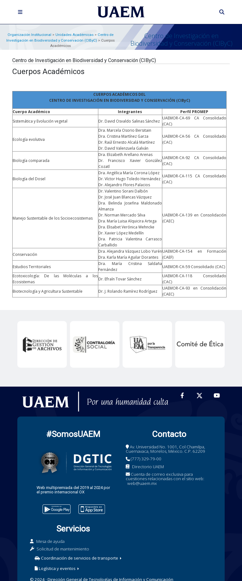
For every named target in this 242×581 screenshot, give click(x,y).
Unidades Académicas (74, 34)
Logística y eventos (56, 568)
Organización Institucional (29, 34)
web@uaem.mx (142, 483)
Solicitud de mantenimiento (63, 549)
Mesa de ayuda (50, 541)
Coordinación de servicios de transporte (77, 558)
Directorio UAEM (148, 466)
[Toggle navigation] (20, 12)
